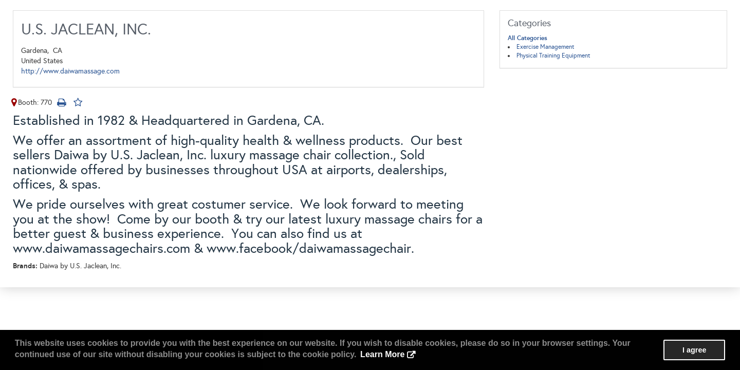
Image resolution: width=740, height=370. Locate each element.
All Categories (527, 38)
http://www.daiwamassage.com (70, 71)
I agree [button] (694, 350)
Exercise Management (545, 46)
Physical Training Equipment (553, 55)
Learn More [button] (382, 354)
